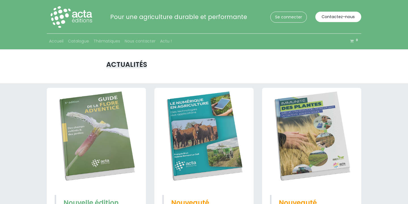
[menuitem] (56, 41)
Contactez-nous (338, 17)
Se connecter (288, 17)
